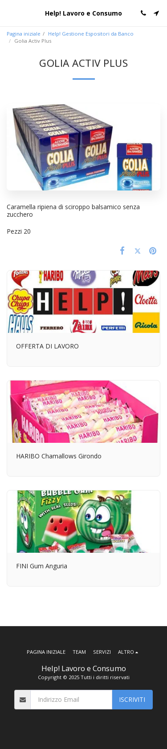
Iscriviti (132, 699)
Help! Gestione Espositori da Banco (91, 33)
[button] (9, 13)
